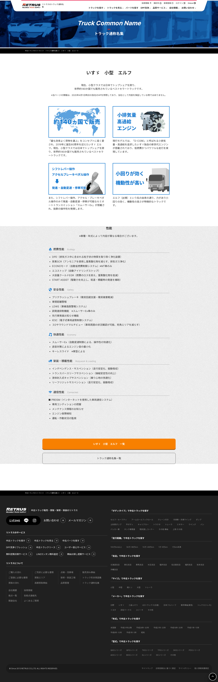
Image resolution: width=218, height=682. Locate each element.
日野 (112, 605)
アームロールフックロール (142, 519)
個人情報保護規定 (201, 668)
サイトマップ (147, 668)
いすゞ (121, 605)
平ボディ (129, 524)
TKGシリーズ (147, 650)
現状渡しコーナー (147, 529)
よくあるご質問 (31, 600)
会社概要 (12, 590)
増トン (129, 587)
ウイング (192, 524)
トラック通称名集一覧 (109, 458)
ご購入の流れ (14, 572)
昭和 (143, 632)
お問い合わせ (51, 520)
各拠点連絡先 (30, 595)
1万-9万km (163, 547)
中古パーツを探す (70, 540)
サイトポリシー (185, 668)
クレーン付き (163, 519)
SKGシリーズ (178, 650)
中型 (120, 587)
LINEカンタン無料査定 (47, 554)
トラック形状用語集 (91, 577)
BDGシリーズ (131, 655)
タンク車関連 (129, 529)
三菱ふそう (133, 605)
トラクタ (156, 524)
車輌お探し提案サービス (78, 554)
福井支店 (163, 565)
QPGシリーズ (131, 650)
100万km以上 (116, 547)
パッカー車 (115, 529)
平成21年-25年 (160, 627)
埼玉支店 (151, 565)
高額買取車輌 (41, 583)
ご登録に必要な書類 (18, 577)
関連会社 (12, 600)
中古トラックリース (45, 547)
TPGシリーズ (163, 650)
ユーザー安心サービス (75, 547)
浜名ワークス (126, 610)
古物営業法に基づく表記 (166, 668)
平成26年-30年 (142, 627)
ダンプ (198, 519)
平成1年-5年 (131, 632)
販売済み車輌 (88, 572)
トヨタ (113, 610)
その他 (150, 610)
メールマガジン (77, 520)
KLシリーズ (147, 655)
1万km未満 (176, 547)
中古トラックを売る (43, 540)
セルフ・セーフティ (119, 519)
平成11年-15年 (193, 627)
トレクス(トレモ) (204, 605)
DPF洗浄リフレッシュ (16, 547)
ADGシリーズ (116, 655)
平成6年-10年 (116, 632)
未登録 (113, 627)
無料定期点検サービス (16, 554)
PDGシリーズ (194, 650)
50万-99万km (132, 547)
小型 (112, 587)
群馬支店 (139, 565)
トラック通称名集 (90, 583)
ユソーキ (139, 610)
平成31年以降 (126, 627)
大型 (138, 587)
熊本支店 (200, 565)
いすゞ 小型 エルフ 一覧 (109, 443)
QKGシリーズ (116, 650)
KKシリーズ (161, 655)
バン (202, 524)
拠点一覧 (12, 595)
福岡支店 (188, 565)
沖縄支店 (114, 569)
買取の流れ (13, 583)
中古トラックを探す (15, 540)
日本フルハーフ (170, 605)
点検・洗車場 (67, 572)
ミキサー (180, 524)
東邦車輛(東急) (187, 605)
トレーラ (168, 524)
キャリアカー (143, 524)
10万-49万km (148, 547)
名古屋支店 (175, 565)
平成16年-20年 (176, 627)
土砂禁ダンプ (116, 524)
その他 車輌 (163, 529)
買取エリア (40, 577)
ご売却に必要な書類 (44, 572)
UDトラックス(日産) (150, 605)
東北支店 (127, 565)
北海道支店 (115, 565)
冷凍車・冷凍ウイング (182, 519)
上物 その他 (177, 529)
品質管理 (65, 583)
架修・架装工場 (68, 577)
